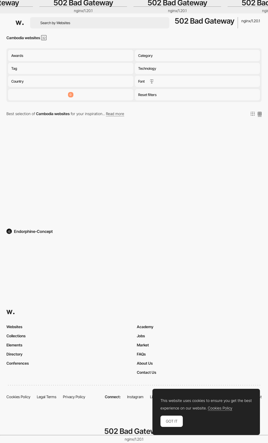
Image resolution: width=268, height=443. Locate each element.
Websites (14, 326)
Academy (145, 326)
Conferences (17, 363)
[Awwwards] (20, 23)
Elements (14, 345)
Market (143, 345)
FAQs (141, 354)
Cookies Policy (18, 396)
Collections (16, 336)
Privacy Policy (74, 396)
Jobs (141, 336)
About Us (145, 363)
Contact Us (146, 372)
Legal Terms (46, 396)
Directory (14, 354)
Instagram (135, 396)
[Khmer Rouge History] (68, 177)
